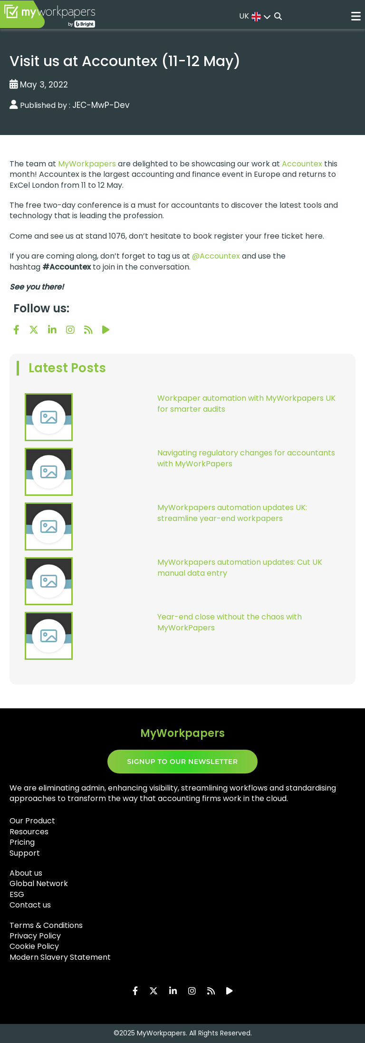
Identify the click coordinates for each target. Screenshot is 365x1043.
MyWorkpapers (87, 163)
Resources (29, 831)
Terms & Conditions (46, 925)
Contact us (30, 904)
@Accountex (216, 256)
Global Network (39, 883)
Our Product (32, 820)
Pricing (22, 842)
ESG (17, 894)
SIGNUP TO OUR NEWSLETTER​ (182, 761)
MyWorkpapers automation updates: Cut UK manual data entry (239, 567)
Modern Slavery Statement (60, 957)
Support (25, 853)
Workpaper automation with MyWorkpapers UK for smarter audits (246, 403)
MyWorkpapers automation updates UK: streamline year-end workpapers (232, 512)
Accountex (302, 163)
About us (26, 873)
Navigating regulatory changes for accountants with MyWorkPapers (246, 458)
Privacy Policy (35, 935)
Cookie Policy (34, 946)
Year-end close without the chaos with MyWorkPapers (229, 622)
